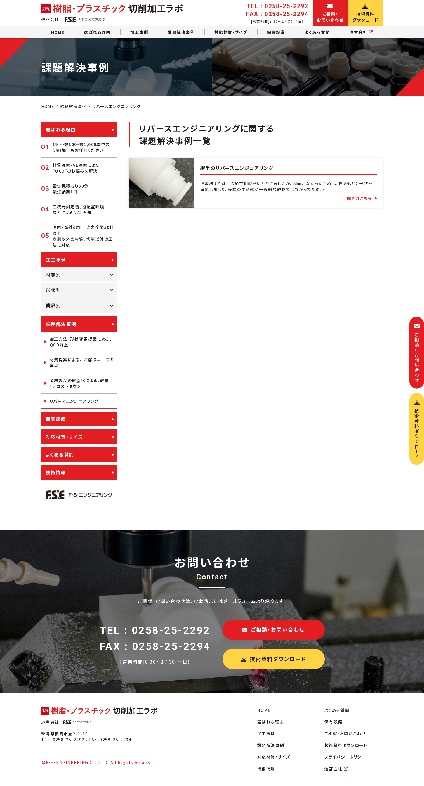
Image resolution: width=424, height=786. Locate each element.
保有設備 (276, 32)
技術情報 (56, 472)
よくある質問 (317, 32)
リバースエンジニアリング (74, 401)
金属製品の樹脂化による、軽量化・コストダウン (79, 383)
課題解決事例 (181, 32)
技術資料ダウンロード (273, 658)
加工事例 (139, 32)
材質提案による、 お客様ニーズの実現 (82, 362)
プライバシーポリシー (345, 757)
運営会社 (361, 32)
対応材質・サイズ (230, 32)
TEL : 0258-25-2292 (155, 630)
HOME (58, 32)
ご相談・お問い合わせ (273, 629)
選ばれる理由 (97, 32)
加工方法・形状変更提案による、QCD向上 (81, 342)
